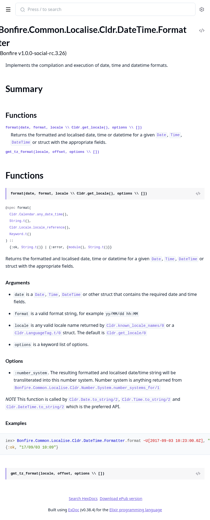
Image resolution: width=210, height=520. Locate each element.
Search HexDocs (83, 498)
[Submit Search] (22, 9)
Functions (21, 115)
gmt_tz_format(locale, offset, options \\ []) (52, 152)
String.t (17, 221)
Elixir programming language (135, 509)
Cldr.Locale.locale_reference (37, 228)
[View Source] (198, 193)
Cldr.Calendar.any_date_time (35, 214)
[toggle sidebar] (7, 8)
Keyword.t (18, 234)
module (74, 247)
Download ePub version (121, 498)
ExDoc (73, 509)
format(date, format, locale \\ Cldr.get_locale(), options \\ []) (73, 127)
